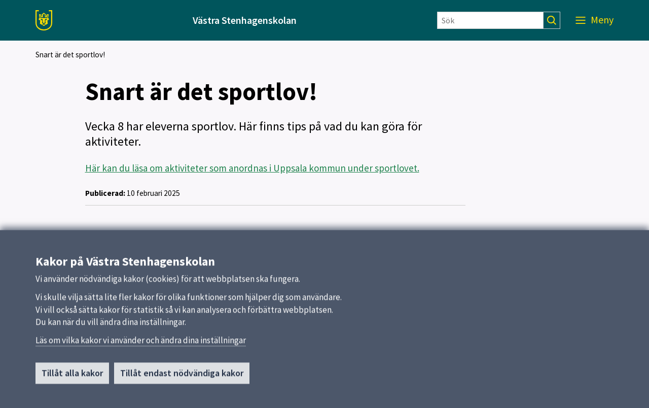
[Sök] (490, 20)
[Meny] (594, 20)
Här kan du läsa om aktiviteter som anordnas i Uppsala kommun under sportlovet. (252, 168)
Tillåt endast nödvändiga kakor (181, 382)
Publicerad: (105, 193)
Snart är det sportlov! (70, 54)
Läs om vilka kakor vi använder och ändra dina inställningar (140, 349)
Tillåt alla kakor (72, 382)
